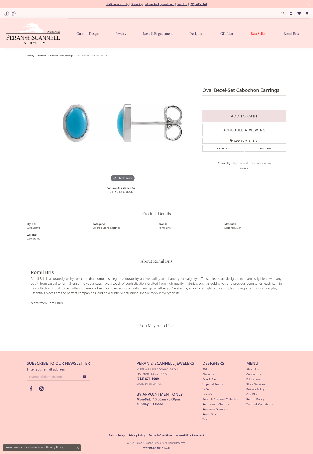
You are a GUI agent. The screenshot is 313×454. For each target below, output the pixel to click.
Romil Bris (291, 33)
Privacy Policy (255, 389)
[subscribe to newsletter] (84, 376)
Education (253, 379)
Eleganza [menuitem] (208, 374)
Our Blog (252, 394)
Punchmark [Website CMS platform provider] (163, 448)
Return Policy (255, 399)
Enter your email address (46, 369)
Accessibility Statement (190, 435)
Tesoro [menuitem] (206, 419)
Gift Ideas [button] (227, 33)
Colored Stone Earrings (61, 55)
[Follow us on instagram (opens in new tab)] (13, 13)
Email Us (182, 4)
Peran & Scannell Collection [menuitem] (220, 399)
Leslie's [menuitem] (207, 394)
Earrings (42, 55)
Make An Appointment (159, 4)
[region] (122, 123)
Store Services (255, 384)
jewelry (30, 55)
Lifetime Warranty (117, 4)
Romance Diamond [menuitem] (215, 409)
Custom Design (87, 33)
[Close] (308, 4)
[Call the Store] (148, 379)
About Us (252, 369)
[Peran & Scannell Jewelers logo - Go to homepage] (36, 33)
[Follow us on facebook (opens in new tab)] (6, 13)
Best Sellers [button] (259, 33)
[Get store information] (149, 383)
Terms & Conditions (259, 404)
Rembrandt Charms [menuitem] (215, 404)
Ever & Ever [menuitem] (210, 379)
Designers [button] (196, 33)
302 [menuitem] (204, 369)
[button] (283, 13)
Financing (137, 4)
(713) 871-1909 (198, 4)
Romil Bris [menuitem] (209, 414)
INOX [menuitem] (205, 389)
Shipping (223, 148)
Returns (266, 148)
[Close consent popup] (77, 447)
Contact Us (253, 374)
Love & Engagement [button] (158, 33)
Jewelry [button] (121, 33)
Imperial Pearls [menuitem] (212, 384)
